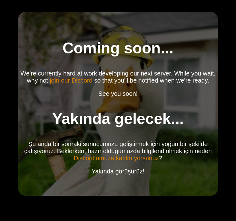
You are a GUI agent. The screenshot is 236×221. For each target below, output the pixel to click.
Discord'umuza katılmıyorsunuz (116, 158)
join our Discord (71, 80)
